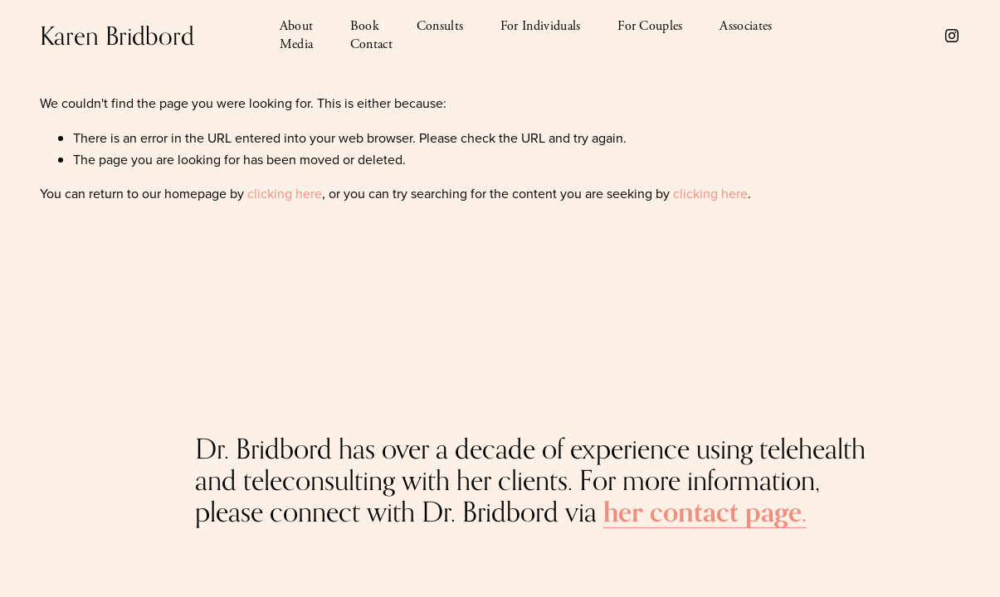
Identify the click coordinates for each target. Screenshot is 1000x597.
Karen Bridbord (117, 36)
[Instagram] (952, 35)
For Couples (650, 26)
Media (297, 44)
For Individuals (540, 26)
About (297, 26)
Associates (746, 26)
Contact (371, 44)
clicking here (284, 193)
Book (364, 26)
